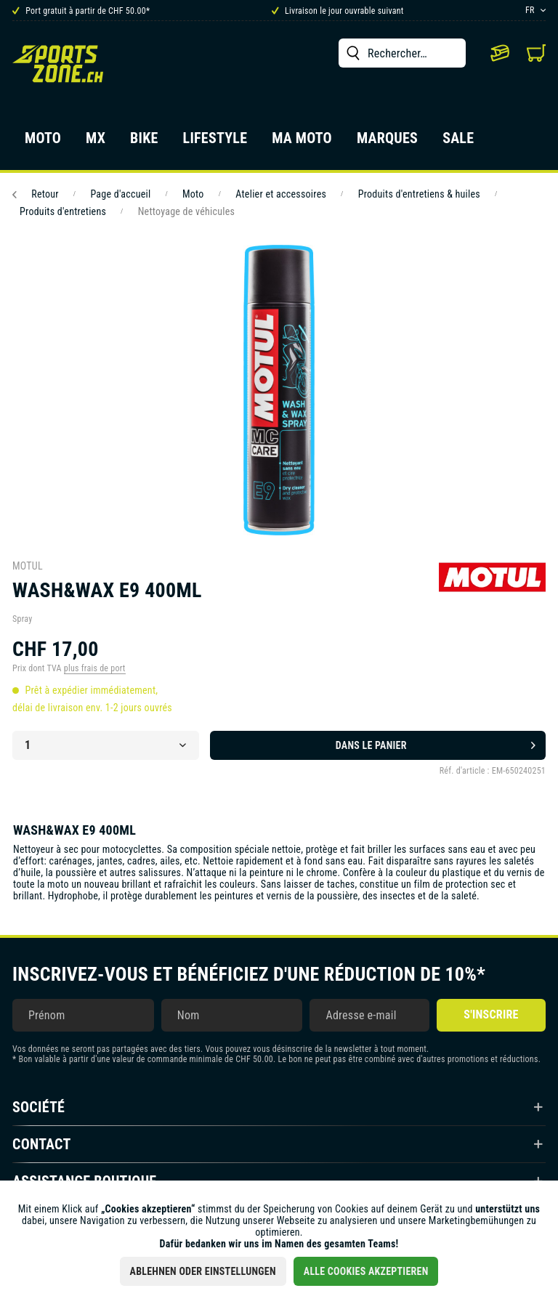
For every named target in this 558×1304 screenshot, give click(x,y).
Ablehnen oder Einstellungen (203, 1271)
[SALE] (458, 142)
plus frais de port (95, 668)
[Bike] (144, 142)
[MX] (95, 142)
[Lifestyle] (215, 142)
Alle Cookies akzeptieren (366, 1271)
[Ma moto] (301, 142)
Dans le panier (435, 742)
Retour (35, 194)
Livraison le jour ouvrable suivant (338, 11)
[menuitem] (402, 53)
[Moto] (42, 142)
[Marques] (387, 142)
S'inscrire (491, 1014)
